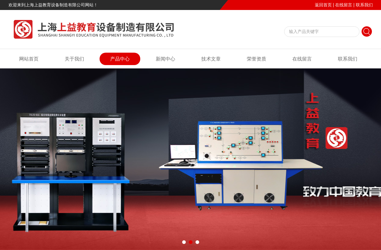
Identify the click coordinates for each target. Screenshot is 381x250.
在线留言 (343, 4)
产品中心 (120, 58)
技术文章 (211, 58)
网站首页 (29, 58)
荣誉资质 (256, 58)
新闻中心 (165, 58)
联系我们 (364, 4)
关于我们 (74, 58)
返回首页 (323, 4)
